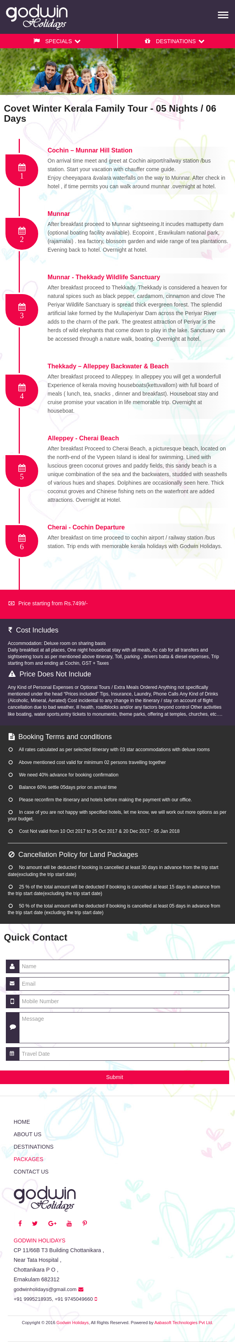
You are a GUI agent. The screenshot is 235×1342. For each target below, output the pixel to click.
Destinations (33, 1147)
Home (22, 1122)
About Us (27, 1134)
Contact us (31, 1172)
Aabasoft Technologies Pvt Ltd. (183, 1322)
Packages (28, 1159)
